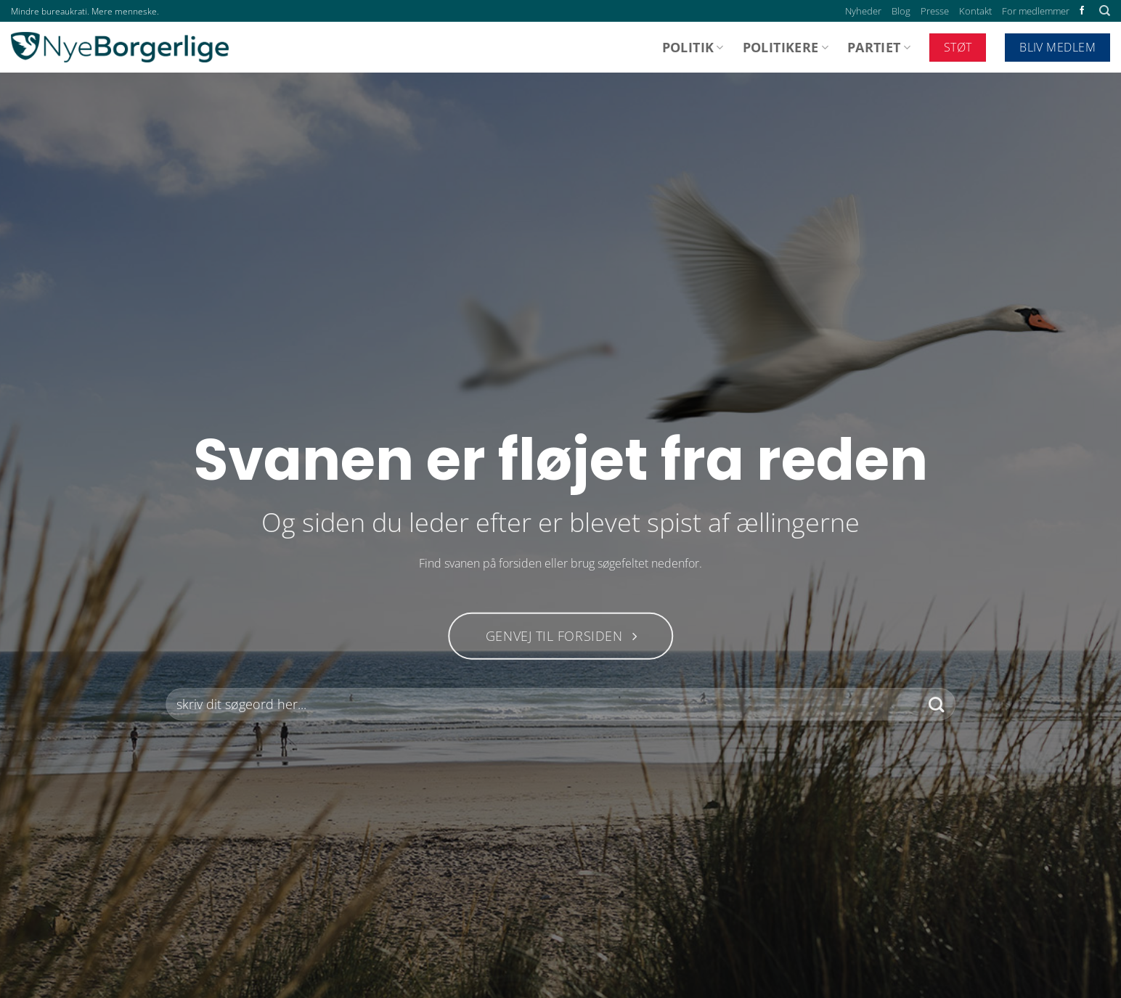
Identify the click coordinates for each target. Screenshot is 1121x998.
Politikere (785, 47)
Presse (935, 10)
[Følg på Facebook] (1081, 11)
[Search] (1104, 11)
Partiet (878, 47)
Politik (693, 47)
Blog (901, 10)
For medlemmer (1035, 10)
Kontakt (975, 10)
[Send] (936, 704)
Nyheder (863, 10)
